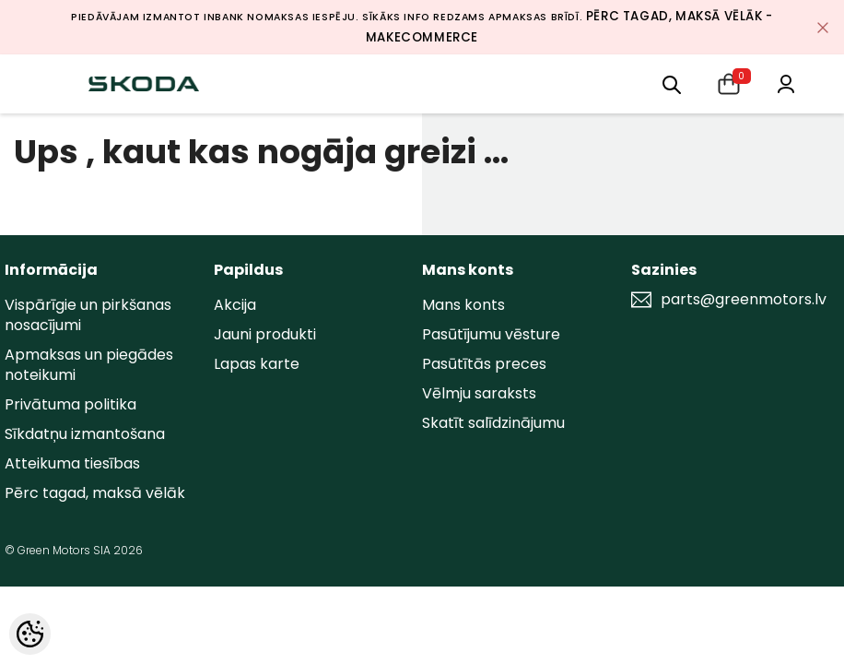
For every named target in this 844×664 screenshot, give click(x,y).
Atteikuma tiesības (72, 463)
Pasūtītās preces (484, 363)
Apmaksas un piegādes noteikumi (89, 364)
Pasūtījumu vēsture (491, 334)
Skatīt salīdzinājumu (493, 422)
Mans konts (463, 304)
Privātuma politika (70, 404)
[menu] (672, 83)
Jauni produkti (265, 334)
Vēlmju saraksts (479, 393)
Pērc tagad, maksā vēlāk (95, 493)
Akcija (235, 304)
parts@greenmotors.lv (743, 300)
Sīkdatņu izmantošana (85, 434)
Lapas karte (256, 363)
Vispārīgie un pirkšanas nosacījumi (88, 315)
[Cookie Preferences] (30, 634)
